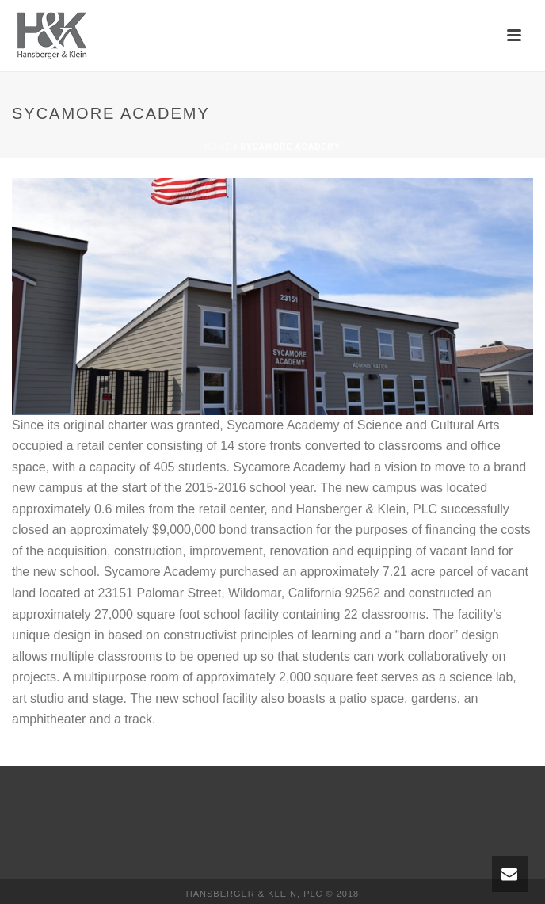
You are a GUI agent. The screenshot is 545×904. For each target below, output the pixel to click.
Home (217, 147)
